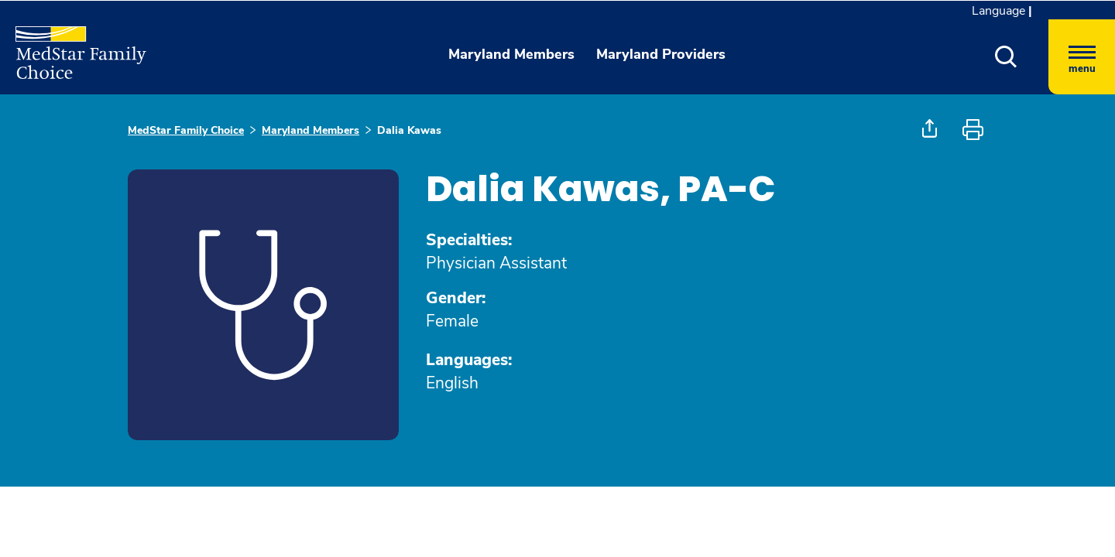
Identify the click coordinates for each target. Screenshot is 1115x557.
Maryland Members (310, 130)
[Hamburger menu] (1081, 56)
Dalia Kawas (409, 130)
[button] (1006, 56)
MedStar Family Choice (186, 130)
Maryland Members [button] (511, 54)
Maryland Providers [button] (661, 54)
